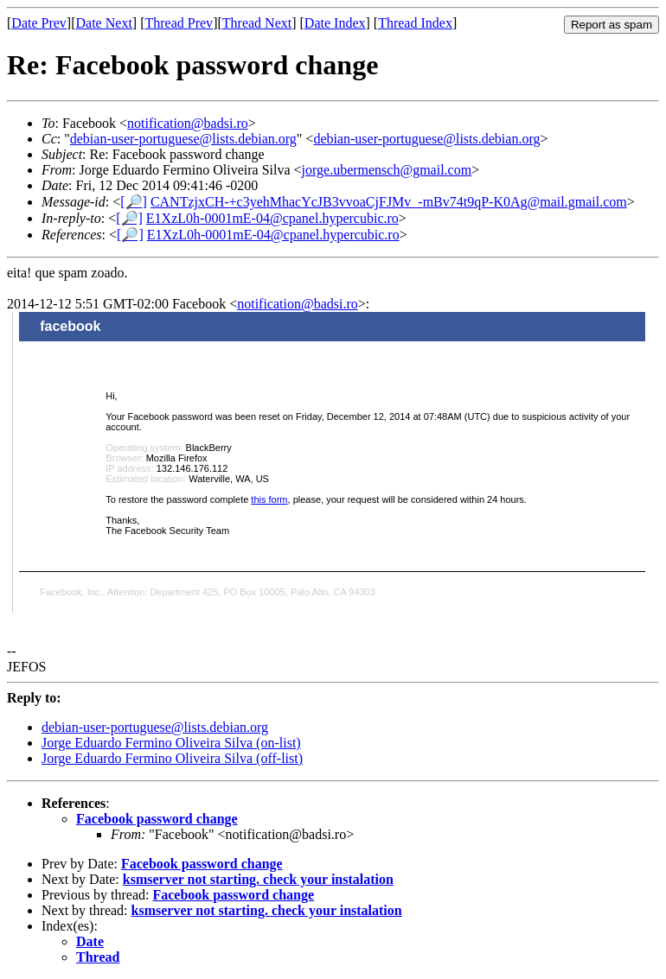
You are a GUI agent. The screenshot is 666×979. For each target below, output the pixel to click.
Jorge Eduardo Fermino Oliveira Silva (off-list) (172, 758)
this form (269, 499)
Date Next (104, 23)
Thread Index (415, 23)
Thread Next (256, 23)
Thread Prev (178, 23)
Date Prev (39, 23)
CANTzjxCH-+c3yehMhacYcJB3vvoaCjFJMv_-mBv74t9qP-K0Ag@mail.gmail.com (388, 201)
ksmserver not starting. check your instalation (258, 879)
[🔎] (133, 201)
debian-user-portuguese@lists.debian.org (183, 138)
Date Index (335, 23)
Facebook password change (157, 818)
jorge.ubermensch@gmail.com (387, 169)
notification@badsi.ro (187, 123)
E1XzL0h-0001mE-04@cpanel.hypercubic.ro (272, 218)
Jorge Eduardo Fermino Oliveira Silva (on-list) (171, 742)
